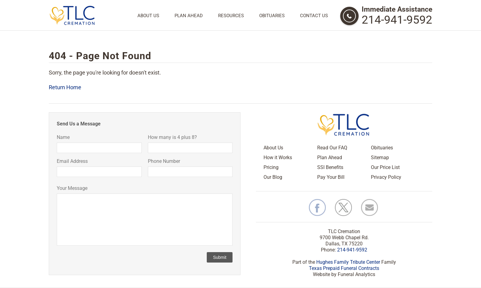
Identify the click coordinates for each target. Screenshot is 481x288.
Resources (231, 15)
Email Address (72, 161)
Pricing (271, 167)
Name (63, 137)
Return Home (65, 87)
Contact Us (314, 15)
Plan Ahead (189, 15)
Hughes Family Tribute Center (348, 262)
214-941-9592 (397, 19)
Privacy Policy (386, 177)
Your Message (72, 188)
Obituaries (272, 15)
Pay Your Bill (330, 177)
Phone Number (164, 161)
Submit (219, 257)
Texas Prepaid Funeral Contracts (344, 268)
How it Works (278, 157)
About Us (148, 15)
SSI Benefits (330, 167)
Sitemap (380, 157)
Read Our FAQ (332, 148)
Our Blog (273, 177)
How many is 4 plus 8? (172, 137)
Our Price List (385, 167)
